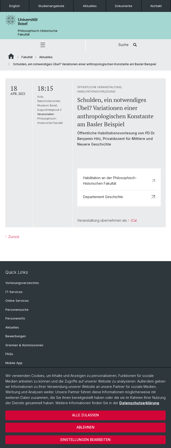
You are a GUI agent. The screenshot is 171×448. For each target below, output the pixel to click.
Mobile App (13, 363)
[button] (42, 45)
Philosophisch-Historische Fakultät (37, 32)
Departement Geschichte (119, 197)
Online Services (17, 300)
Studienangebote (51, 6)
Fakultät (27, 57)
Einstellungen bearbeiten (85, 440)
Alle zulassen (85, 415)
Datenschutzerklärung (139, 403)
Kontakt (156, 6)
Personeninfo (15, 318)
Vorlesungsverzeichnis (22, 283)
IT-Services (14, 292)
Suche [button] (128, 45)
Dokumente (123, 6)
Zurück (13, 237)
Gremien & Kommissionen (24, 345)
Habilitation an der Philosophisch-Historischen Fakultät (119, 180)
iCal (133, 220)
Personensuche (16, 309)
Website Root (11, 56)
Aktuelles (90, 6)
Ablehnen (85, 427)
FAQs (9, 354)
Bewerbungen (15, 336)
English (14, 6)
